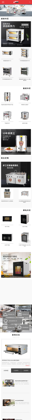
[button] (14, 15)
